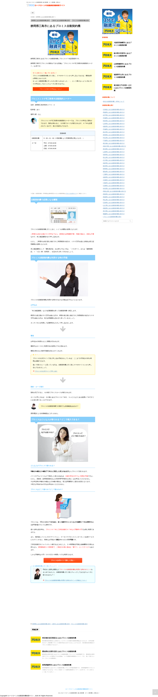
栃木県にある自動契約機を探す (113, 132)
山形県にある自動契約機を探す (113, 123)
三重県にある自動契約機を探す (113, 174)
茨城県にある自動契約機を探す (113, 129)
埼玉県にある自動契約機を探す (113, 138)
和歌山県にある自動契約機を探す (113, 191)
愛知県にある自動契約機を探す (113, 171)
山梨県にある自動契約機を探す (113, 152)
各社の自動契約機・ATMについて (113, 101)
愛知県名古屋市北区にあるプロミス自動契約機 (59, 651)
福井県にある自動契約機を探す (113, 163)
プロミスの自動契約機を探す (79, 624)
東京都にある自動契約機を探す (113, 143)
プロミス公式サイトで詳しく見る (63, 560)
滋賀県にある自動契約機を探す (113, 177)
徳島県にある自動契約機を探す (113, 208)
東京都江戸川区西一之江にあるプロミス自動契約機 (122, 87)
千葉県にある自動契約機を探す (113, 140)
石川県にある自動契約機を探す (113, 160)
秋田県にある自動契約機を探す (113, 121)
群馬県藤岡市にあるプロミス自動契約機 (56, 665)
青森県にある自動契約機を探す (113, 112)
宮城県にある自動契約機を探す (113, 118)
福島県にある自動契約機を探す (113, 126)
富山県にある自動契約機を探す (113, 157)
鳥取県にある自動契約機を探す (113, 194)
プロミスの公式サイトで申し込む (46, 371)
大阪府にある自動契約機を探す (113, 183)
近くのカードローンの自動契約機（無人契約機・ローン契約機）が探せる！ (79, 693)
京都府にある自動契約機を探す (113, 180)
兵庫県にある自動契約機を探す (113, 185)
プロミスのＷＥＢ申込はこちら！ (51, 89)
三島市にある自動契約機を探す (61, 624)
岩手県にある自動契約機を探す (113, 115)
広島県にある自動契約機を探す (113, 202)
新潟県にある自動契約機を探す (113, 149)
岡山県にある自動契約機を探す (113, 200)
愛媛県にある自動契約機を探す (113, 214)
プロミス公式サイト (71, 193)
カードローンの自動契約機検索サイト (79, 689)
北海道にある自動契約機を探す (113, 109)
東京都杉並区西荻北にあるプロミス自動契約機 (59, 638)
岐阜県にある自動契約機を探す (113, 166)
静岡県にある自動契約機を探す (41, 624)
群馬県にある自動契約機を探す (113, 135)
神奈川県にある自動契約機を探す (113, 146)
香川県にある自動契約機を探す (113, 211)
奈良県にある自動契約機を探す (113, 188)
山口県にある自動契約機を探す (113, 205)
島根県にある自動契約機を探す (113, 197)
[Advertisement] (63, 603)
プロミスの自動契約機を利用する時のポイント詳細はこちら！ (66, 580)
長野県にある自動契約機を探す (113, 154)
